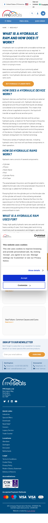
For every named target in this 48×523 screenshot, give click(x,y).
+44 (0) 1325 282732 (21, 366)
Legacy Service (8, 430)
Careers (5, 427)
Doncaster (6, 448)
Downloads (6, 421)
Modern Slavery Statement (12, 469)
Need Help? (6, 424)
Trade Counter (8, 434)
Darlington (6, 445)
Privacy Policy (7, 465)
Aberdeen (6, 441)
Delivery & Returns (9, 472)
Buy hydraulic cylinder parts (18, 84)
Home (4, 27)
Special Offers (7, 418)
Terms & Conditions (10, 459)
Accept (24, 278)
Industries (6, 414)
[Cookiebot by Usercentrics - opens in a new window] (34, 236)
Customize (24, 285)
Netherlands (7, 451)
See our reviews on (39, 4)
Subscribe (37, 354)
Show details (34, 270)
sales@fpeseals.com (18, 369)
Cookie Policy (7, 462)
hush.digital (31, 511)
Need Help (14, 27)
